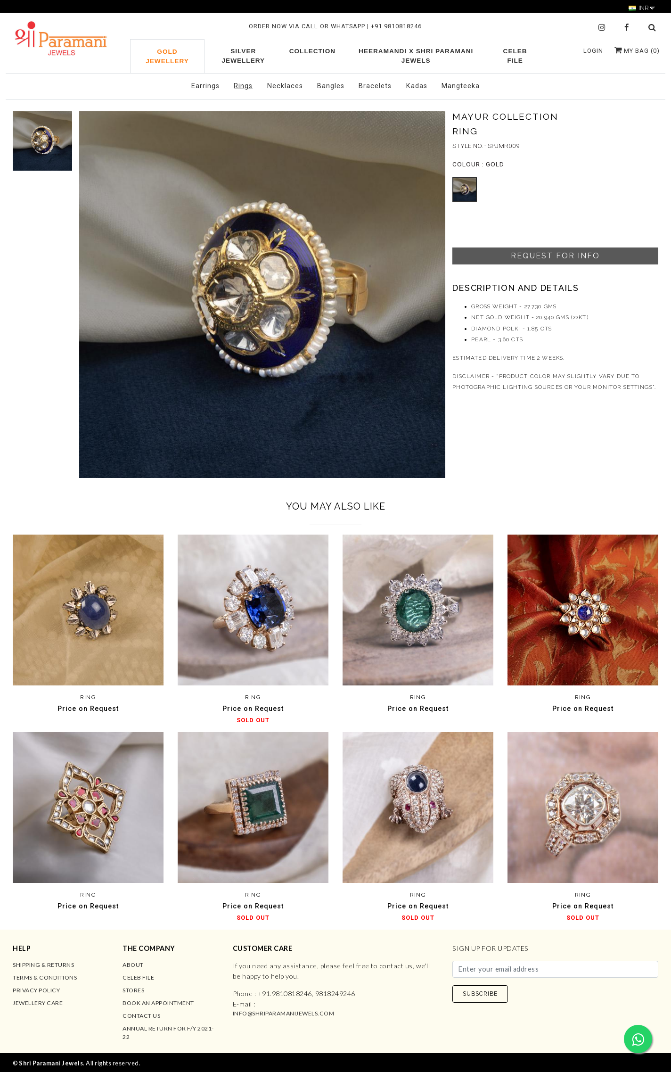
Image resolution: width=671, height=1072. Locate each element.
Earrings (205, 86)
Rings (243, 86)
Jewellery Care (38, 1002)
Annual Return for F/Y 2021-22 (168, 1032)
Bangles (330, 86)
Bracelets (375, 86)
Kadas (416, 86)
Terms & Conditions (45, 977)
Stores (133, 990)
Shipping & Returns (43, 964)
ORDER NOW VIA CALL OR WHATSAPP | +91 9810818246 (335, 26)
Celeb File (138, 977)
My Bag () (637, 50)
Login (593, 50)
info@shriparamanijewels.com (284, 1013)
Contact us (141, 1015)
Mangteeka (461, 86)
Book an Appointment (158, 1002)
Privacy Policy (36, 990)
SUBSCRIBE (480, 993)
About (133, 964)
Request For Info (555, 255)
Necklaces (285, 86)
